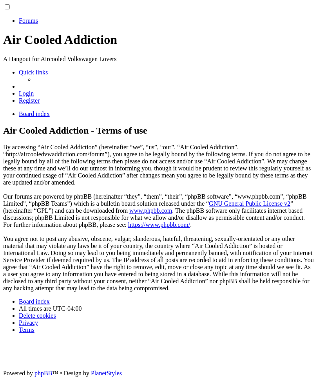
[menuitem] (26, 93)
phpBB (43, 373)
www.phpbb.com (150, 210)
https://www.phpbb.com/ (159, 224)
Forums (28, 20)
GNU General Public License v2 (249, 203)
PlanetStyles (106, 373)
